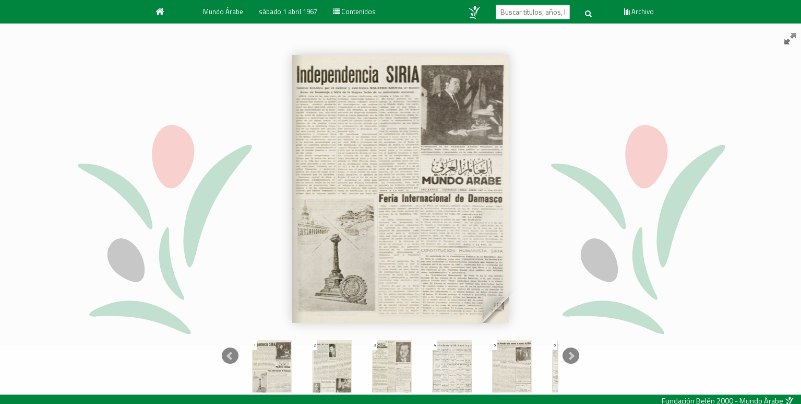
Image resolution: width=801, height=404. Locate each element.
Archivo (638, 11)
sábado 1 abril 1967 (288, 11)
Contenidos (354, 11)
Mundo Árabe (223, 11)
